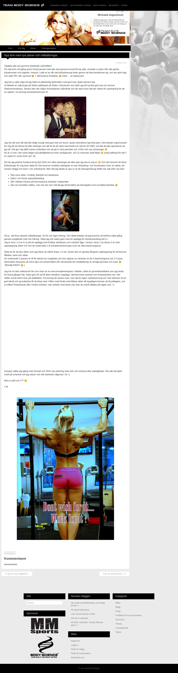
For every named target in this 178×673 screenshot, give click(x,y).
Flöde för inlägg (77, 649)
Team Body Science (59, 5)
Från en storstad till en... (114, 574)
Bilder (117, 603)
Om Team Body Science (80, 5)
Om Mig (21, 48)
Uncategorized (121, 628)
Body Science (100, 5)
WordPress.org (77, 657)
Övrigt (118, 611)
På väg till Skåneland (80, 610)
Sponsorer (119, 619)
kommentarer (9, 553)
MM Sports (114, 5)
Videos (118, 632)
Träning (118, 624)
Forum (124, 5)
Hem (10, 48)
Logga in (74, 645)
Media (33, 48)
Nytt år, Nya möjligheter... (17, 574)
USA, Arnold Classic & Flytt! (83, 614)
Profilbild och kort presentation (128, 615)
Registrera (75, 641)
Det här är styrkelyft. (79, 618)
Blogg (117, 607)
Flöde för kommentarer (81, 653)
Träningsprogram (48, 48)
